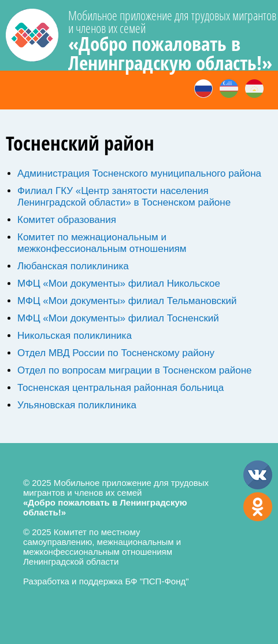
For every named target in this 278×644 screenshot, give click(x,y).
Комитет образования (66, 219)
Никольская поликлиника (74, 335)
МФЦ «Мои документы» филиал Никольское (118, 283)
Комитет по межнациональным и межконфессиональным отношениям (101, 243)
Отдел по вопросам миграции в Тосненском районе (134, 370)
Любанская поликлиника (73, 266)
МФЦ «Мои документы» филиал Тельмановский (127, 300)
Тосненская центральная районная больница (120, 387)
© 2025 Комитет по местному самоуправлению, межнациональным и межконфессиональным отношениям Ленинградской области (102, 546)
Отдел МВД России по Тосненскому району (115, 352)
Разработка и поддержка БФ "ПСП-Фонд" (106, 581)
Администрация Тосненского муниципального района (139, 173)
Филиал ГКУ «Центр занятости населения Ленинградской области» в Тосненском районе (124, 196)
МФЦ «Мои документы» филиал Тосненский (118, 318)
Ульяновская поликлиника (76, 405)
